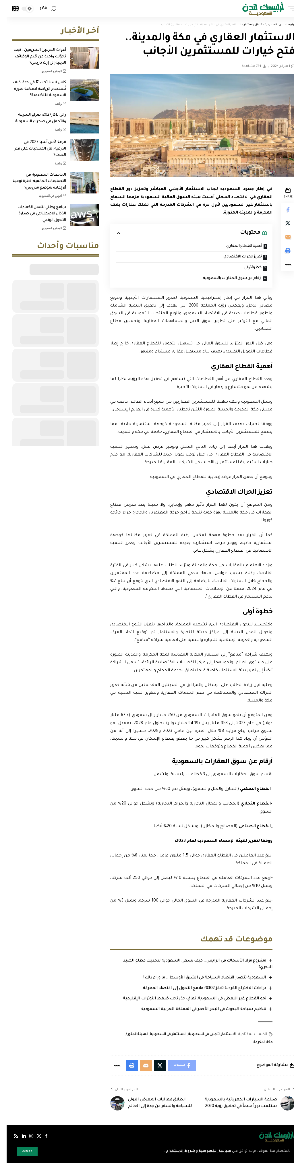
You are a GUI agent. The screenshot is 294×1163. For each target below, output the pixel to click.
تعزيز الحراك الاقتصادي (235, 257)
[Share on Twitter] (281, 223)
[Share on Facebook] (281, 210)
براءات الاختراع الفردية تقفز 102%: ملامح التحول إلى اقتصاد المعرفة (198, 988)
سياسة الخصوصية (208, 1151)
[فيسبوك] (39, 1136)
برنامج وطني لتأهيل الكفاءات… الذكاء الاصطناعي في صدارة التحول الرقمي (33, 213)
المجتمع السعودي (45, 71)
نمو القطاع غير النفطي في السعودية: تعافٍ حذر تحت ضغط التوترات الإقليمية (188, 999)
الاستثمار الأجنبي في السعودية (205, 1034)
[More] (281, 265)
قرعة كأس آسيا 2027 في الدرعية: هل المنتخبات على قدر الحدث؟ (33, 148)
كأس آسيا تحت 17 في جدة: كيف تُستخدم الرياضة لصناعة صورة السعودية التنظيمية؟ (32, 89)
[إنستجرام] (24, 1136)
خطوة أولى (246, 267)
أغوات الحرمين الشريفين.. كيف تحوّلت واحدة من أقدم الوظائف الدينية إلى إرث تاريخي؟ (33, 56)
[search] (47, 8)
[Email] (281, 237)
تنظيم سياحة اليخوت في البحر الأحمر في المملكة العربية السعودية (196, 1009)
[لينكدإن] (17, 1136)
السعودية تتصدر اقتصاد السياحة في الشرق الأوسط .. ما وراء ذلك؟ (198, 978)
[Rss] (9, 1136)
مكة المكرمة (256, 1042)
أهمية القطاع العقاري (237, 246)
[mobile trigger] (283, 8)
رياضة (51, 104)
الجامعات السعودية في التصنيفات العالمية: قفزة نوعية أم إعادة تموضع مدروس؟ (32, 181)
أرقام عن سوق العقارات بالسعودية (225, 278)
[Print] (281, 251)
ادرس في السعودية (43, 196)
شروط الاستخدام (173, 1151)
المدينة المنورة (130, 1034)
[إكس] (32, 1136)
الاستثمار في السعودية (161, 1034)
